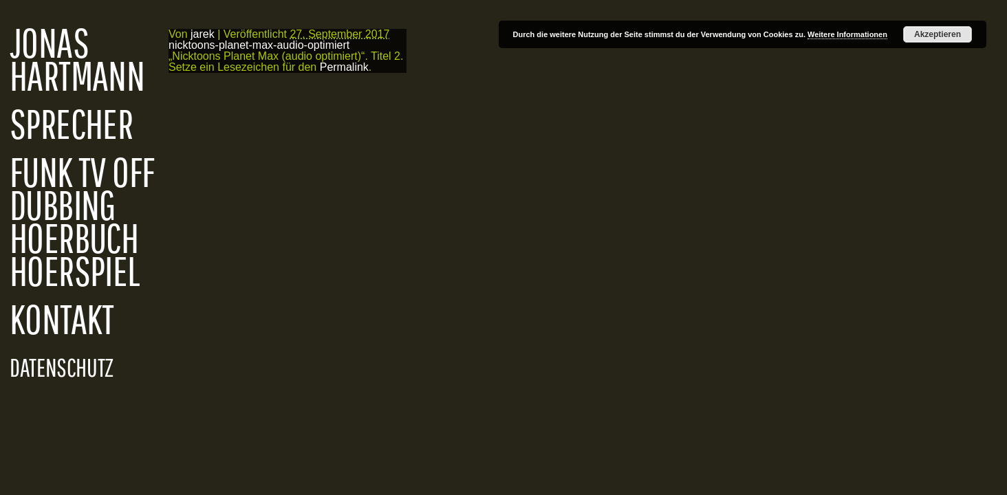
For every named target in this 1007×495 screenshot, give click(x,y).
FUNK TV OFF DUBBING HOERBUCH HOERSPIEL (82, 221)
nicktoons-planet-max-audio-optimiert (259, 45)
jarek (203, 34)
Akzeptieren (937, 34)
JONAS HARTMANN (77, 59)
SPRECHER (71, 123)
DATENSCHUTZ (61, 367)
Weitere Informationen (847, 34)
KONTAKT (62, 319)
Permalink (344, 67)
